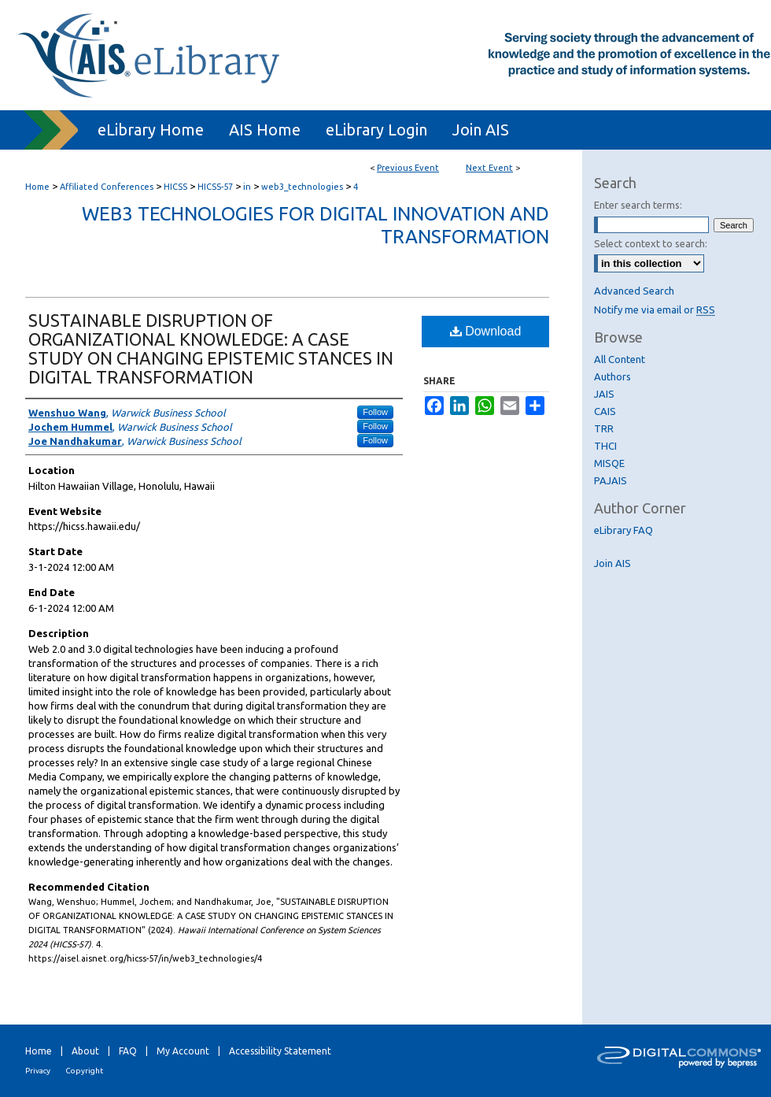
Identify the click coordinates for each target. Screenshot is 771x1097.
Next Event (489, 167)
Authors (612, 376)
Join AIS (612, 563)
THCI (605, 445)
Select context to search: (650, 243)
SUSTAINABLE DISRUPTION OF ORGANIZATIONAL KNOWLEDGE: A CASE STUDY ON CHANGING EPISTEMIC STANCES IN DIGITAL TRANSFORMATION (210, 348)
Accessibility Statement (280, 1051)
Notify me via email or (654, 309)
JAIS (604, 393)
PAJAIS (610, 480)
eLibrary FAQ (623, 530)
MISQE (609, 463)
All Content (619, 359)
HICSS (177, 186)
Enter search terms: (638, 204)
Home (37, 186)
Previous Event (408, 167)
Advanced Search (634, 290)
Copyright (84, 1070)
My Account (183, 1051)
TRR (604, 428)
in (248, 186)
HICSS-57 (216, 186)
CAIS (605, 411)
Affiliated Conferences (108, 186)
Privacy (37, 1070)
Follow (375, 412)
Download (486, 331)
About (85, 1051)
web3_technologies (303, 186)
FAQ (128, 1051)
